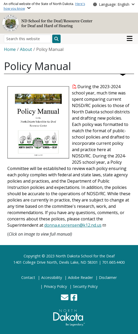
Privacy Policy (55, 286)
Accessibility (51, 277)
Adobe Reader (80, 277)
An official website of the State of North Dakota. (44, 6)
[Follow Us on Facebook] (74, 298)
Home (10, 49)
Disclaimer (108, 277)
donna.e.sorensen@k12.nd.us (73, 225)
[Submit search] (56, 39)
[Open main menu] (129, 38)
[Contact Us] (64, 298)
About (26, 49)
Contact (28, 277)
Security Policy (85, 286)
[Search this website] (27, 39)
